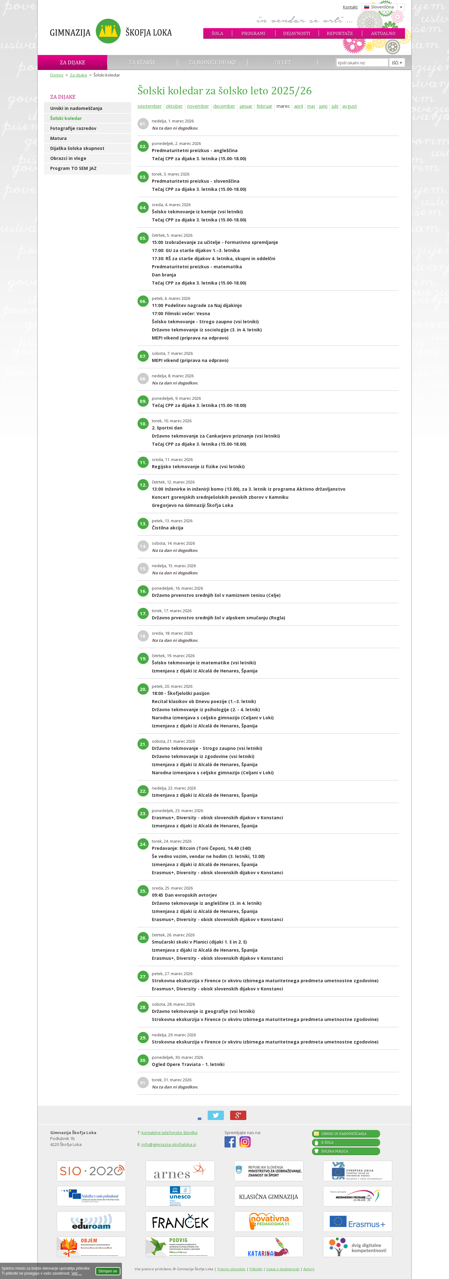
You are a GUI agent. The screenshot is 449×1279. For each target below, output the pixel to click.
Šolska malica (334, 1151)
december (224, 106)
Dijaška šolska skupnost (77, 148)
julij (334, 106)
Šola (217, 33)
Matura (58, 138)
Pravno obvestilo (231, 1269)
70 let (282, 62)
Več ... (76, 1273)
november (198, 106)
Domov (57, 75)
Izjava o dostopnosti (282, 1269)
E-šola (327, 1142)
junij (323, 106)
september (150, 106)
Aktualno (383, 33)
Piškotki (255, 1269)
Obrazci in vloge (68, 158)
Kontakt (350, 7)
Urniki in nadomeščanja (76, 108)
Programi (253, 33)
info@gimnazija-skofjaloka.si (169, 1144)
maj (311, 106)
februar (265, 106)
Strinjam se (108, 1271)
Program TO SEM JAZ (73, 168)
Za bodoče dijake (212, 62)
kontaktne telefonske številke (170, 1132)
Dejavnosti (296, 33)
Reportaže (340, 33)
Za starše (142, 62)
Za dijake (72, 62)
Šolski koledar (66, 118)
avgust (349, 106)
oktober (174, 106)
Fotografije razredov (73, 128)
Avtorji (308, 1269)
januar (246, 106)
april (298, 106)
